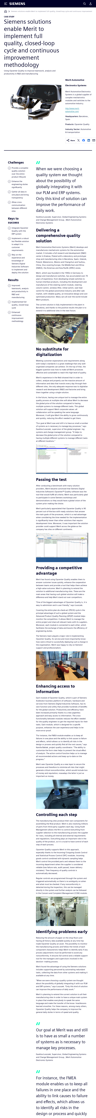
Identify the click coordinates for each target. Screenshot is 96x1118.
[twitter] (78, 140)
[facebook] (83, 140)
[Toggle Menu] (5, 3)
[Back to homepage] (5, 11)
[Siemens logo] (17, 3)
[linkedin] (88, 140)
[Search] (84, 3)
